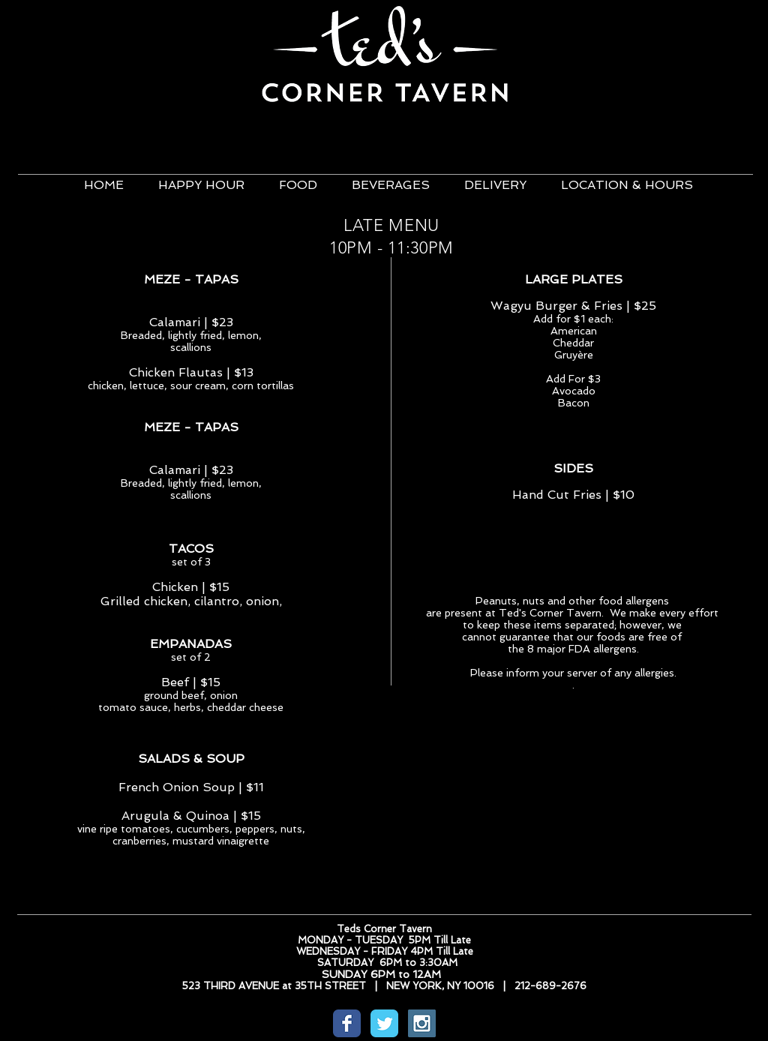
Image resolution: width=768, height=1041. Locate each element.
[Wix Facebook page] (347, 1023)
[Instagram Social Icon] (422, 1023)
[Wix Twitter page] (384, 1023)
